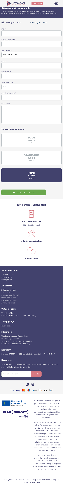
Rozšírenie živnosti (9, 300)
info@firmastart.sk (31, 241)
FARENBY (36, 482)
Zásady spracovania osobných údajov (16, 341)
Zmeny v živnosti (8, 303)
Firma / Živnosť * (8, 40)
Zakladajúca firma (38, 23)
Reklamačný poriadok (10, 339)
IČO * (3, 29)
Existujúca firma (13, 23)
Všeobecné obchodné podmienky (14, 336)
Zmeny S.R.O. (6, 277)
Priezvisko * (6, 72)
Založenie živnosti (8, 290)
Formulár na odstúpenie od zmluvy (15, 344)
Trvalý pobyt (6, 326)
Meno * (4, 61)
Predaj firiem (6, 280)
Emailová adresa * (8, 93)
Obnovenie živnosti (9, 298)
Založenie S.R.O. (7, 275)
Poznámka (5, 104)
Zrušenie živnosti (8, 293)
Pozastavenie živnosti (10, 295)
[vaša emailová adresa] (16, 374)
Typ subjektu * (7, 51)
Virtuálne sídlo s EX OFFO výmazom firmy (18, 316)
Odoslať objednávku (23, 192)
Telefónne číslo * (7, 83)
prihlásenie (38, 3)
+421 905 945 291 (31, 222)
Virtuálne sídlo (7, 313)
